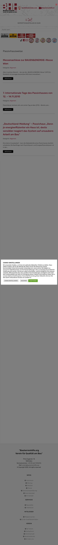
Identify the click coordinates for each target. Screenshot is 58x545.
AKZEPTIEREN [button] (33, 280)
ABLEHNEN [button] (24, 280)
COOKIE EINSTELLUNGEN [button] (11, 280)
